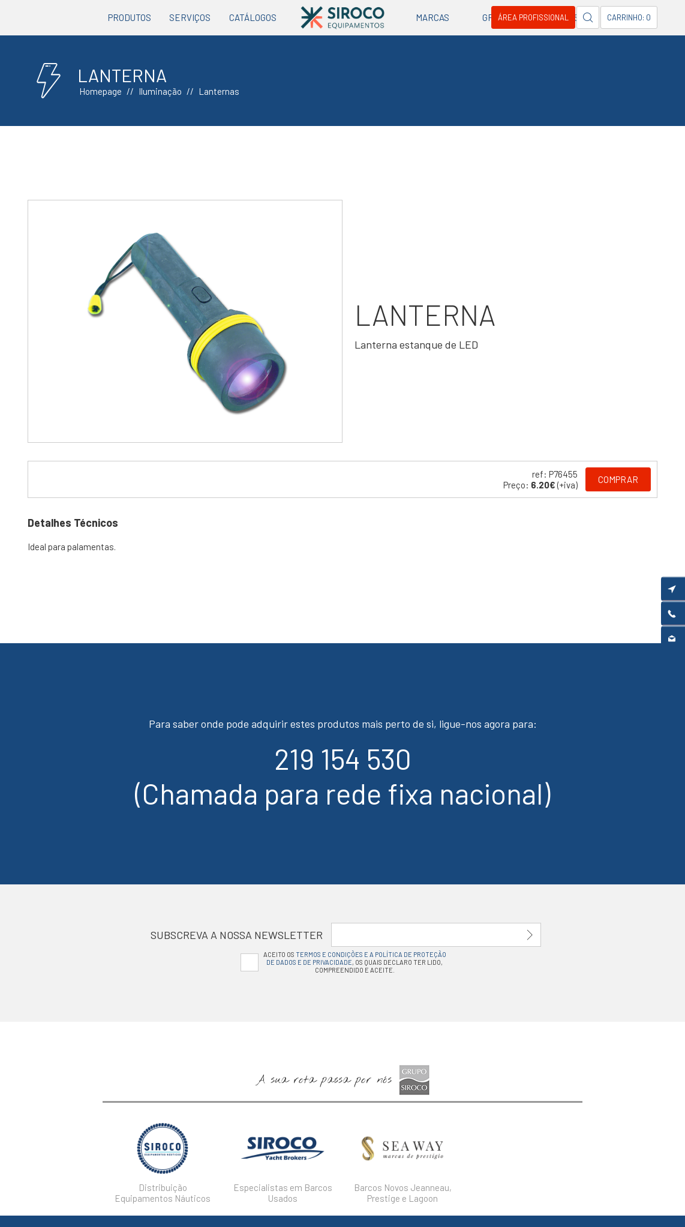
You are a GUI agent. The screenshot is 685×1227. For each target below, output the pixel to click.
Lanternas (219, 91)
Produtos (129, 17)
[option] (185, 321)
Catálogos (253, 17)
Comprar (618, 479)
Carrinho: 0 (629, 17)
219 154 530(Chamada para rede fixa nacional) (342, 776)
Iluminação (160, 91)
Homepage (100, 91)
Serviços (190, 17)
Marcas (432, 17)
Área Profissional (533, 17)
